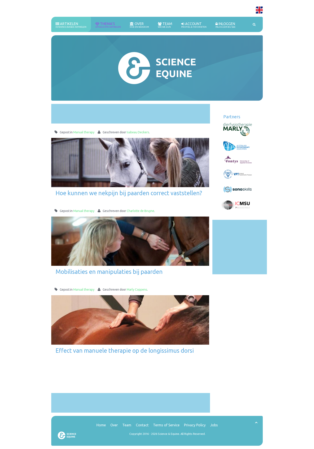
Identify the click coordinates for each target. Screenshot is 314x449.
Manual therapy (83, 132)
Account (193, 25)
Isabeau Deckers (138, 132)
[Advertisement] (130, 114)
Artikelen (71, 25)
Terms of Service (166, 425)
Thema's (108, 25)
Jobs (214, 425)
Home (101, 425)
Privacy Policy (195, 425)
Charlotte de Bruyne (140, 211)
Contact (142, 425)
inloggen (225, 25)
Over (139, 25)
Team (165, 25)
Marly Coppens (137, 289)
